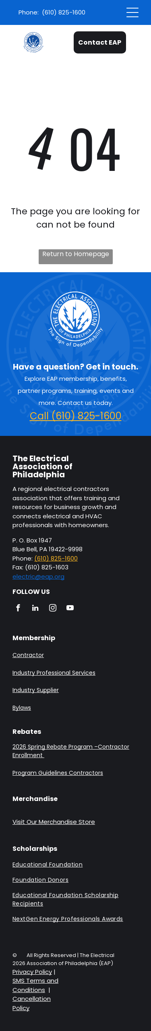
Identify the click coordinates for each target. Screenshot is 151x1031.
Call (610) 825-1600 (76, 416)
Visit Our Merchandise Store (53, 821)
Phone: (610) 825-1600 (52, 12)
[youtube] (69, 609)
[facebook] (17, 609)
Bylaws (21, 708)
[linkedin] (35, 609)
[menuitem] (75, 867)
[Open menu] (132, 12)
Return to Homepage (75, 254)
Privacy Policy (32, 971)
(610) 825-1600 (56, 558)
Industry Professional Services (53, 673)
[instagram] (52, 609)
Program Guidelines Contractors (57, 773)
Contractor (28, 655)
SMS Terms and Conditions (35, 985)
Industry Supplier (35, 690)
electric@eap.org (38, 576)
